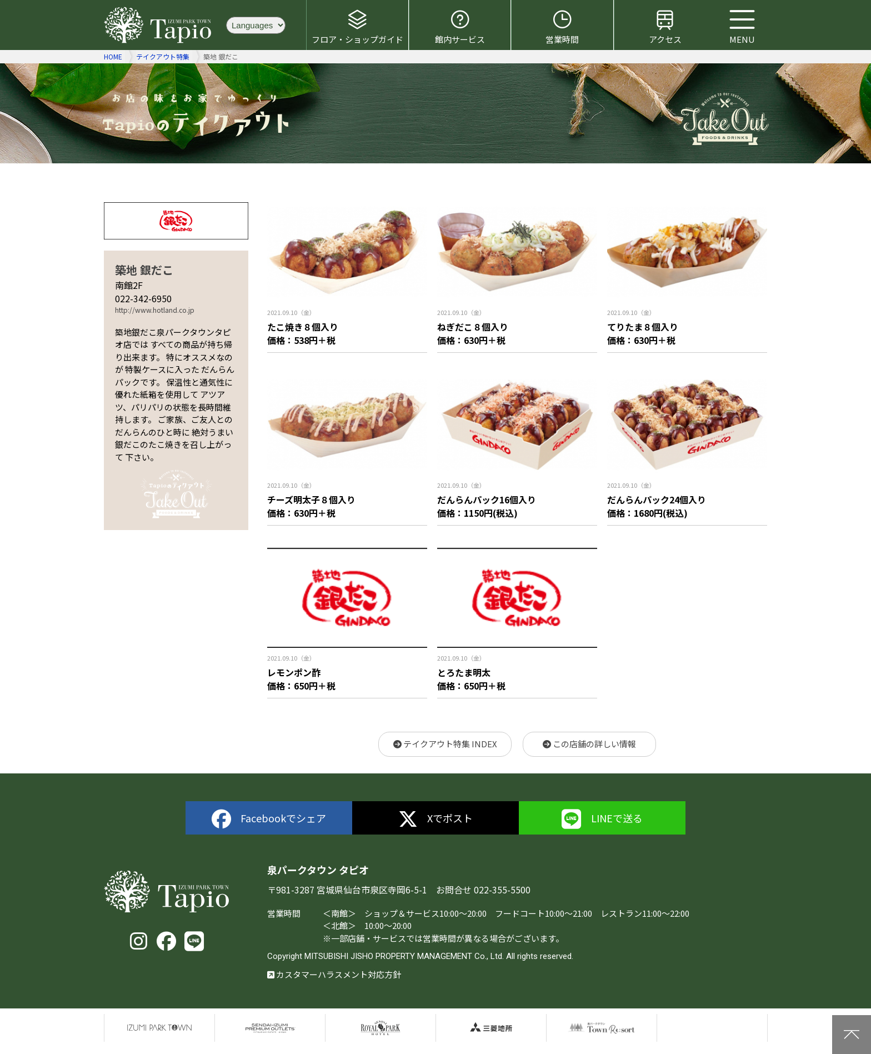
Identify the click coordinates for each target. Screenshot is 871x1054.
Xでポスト (435, 819)
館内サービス (460, 26)
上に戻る (851, 1034)
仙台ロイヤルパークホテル (381, 1028)
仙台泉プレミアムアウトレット (270, 1028)
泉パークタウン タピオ (159, 25)
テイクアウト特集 (162, 56)
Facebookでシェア (269, 819)
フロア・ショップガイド (357, 26)
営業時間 (562, 26)
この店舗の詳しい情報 (589, 744)
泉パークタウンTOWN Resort (602, 1028)
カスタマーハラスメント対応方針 (334, 974)
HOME (113, 56)
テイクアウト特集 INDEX (445, 744)
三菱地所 (491, 1028)
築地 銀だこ (144, 270)
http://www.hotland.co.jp (154, 309)
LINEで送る (602, 819)
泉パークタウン (159, 1028)
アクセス (665, 26)
